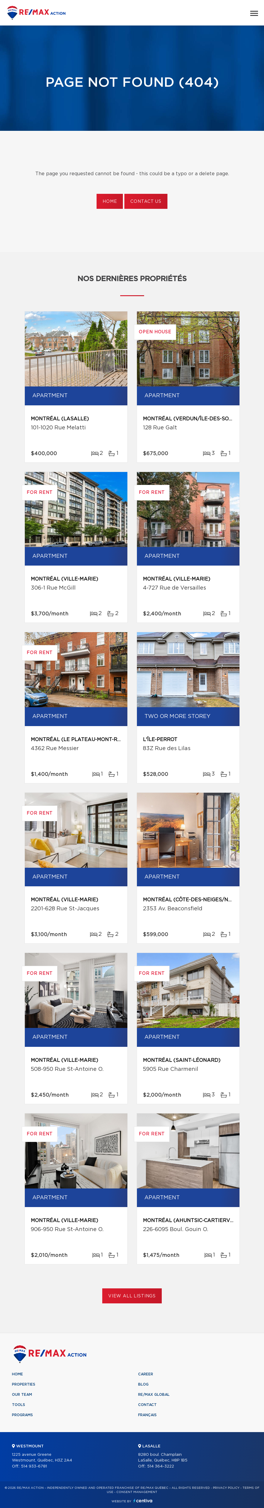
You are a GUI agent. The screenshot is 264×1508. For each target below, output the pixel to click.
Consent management (136, 1492)
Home (110, 202)
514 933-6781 (34, 1466)
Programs (22, 1415)
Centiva (142, 1501)
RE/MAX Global (154, 1394)
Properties (23, 1384)
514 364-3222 (160, 1466)
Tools (18, 1405)
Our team (22, 1394)
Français (147, 1415)
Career (145, 1374)
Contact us (145, 202)
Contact (147, 1405)
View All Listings (132, 1296)
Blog (143, 1384)
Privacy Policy (226, 1487)
